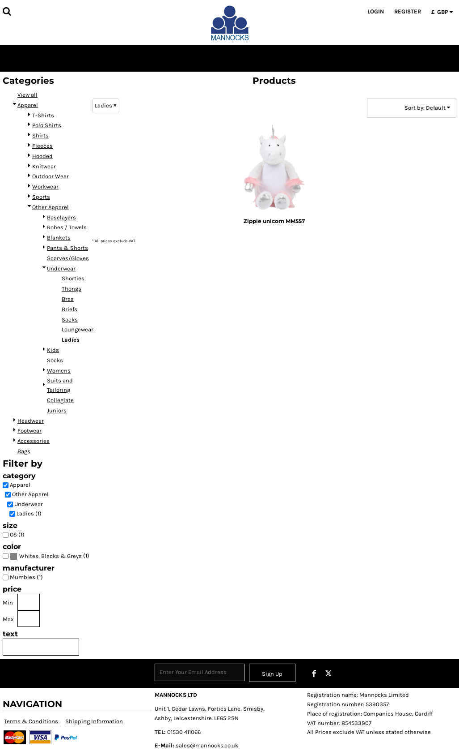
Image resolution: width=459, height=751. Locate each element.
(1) (49, 556)
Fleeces (42, 145)
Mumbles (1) (26, 577)
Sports (41, 196)
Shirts (40, 135)
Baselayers (61, 217)
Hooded (42, 156)
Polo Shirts (46, 125)
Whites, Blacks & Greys (50, 556)
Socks (70, 319)
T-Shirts (43, 115)
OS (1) (17, 534)
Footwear (29, 430)
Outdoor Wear (50, 176)
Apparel (27, 105)
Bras (68, 299)
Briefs (69, 309)
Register (407, 11)
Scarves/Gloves (68, 258)
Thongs (71, 288)
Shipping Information (94, 721)
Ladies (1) (29, 513)
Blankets (59, 237)
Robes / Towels (67, 227)
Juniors (57, 410)
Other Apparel (50, 207)
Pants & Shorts (67, 248)
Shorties (73, 278)
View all (27, 94)
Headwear (30, 420)
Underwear (61, 268)
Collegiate (60, 400)
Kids (53, 350)
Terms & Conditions (31, 721)
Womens (59, 370)
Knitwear (44, 166)
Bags (23, 451)
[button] (6, 11)
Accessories (33, 441)
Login (375, 11)
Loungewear (77, 329)
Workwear (45, 186)
